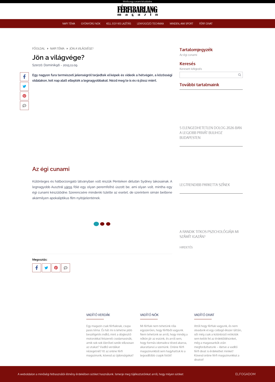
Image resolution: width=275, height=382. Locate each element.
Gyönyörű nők (90, 23)
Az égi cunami (188, 55)
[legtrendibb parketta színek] (211, 180)
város (68, 187)
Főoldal (38, 48)
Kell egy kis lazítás (118, 23)
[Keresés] (239, 75)
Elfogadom (245, 374)
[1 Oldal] (102, 224)
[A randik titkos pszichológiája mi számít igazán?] (211, 227)
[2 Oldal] (108, 224)
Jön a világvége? (81, 48)
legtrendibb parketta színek (205, 185)
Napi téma (68, 23)
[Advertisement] (211, 273)
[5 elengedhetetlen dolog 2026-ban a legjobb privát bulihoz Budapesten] (211, 123)
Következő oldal (102, 236)
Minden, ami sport (181, 23)
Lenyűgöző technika (150, 23)
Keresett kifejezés (191, 69)
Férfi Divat (206, 23)
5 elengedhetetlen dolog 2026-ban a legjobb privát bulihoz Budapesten (211, 133)
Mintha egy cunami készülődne (137, 1)
